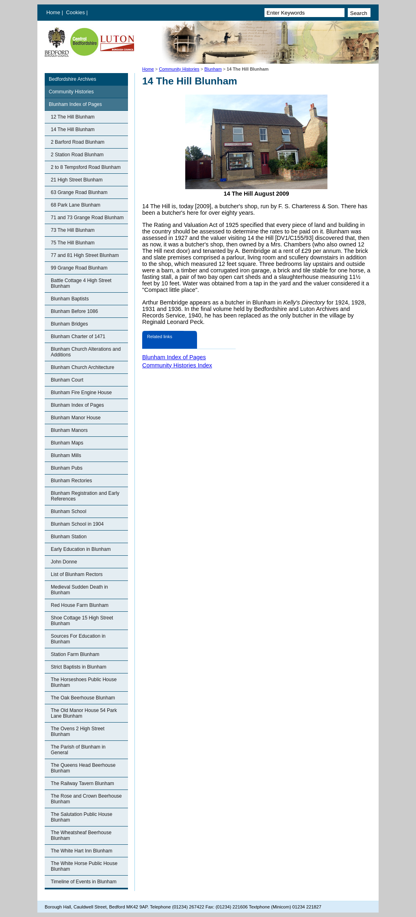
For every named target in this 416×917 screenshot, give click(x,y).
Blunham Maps (67, 443)
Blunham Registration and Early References (85, 496)
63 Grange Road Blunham (79, 192)
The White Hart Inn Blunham (81, 851)
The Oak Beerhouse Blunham (83, 698)
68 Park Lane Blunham (75, 205)
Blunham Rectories (71, 480)
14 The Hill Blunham (73, 129)
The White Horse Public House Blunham (84, 866)
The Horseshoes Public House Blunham (84, 682)
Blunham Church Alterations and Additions (86, 352)
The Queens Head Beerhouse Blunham (83, 768)
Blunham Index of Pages (75, 104)
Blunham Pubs (66, 468)
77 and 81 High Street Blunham (85, 255)
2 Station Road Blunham (77, 155)
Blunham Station (69, 536)
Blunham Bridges (69, 324)
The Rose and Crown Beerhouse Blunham (86, 799)
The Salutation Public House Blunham (81, 817)
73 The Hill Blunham (73, 230)
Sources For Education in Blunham (78, 639)
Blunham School (68, 511)
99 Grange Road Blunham (79, 268)
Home (53, 12)
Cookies (76, 12)
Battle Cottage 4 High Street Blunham (81, 283)
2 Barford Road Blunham (77, 142)
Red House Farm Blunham (79, 605)
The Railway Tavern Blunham (82, 783)
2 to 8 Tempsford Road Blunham (86, 167)
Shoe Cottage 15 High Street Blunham (82, 620)
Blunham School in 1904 (77, 524)
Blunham (213, 69)
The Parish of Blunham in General (78, 749)
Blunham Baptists (70, 299)
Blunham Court (67, 380)
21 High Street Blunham (76, 180)
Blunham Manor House (76, 418)
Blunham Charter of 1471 (78, 336)
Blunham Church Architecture (82, 367)
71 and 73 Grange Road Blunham (87, 217)
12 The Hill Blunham (73, 117)
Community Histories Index (177, 365)
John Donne (64, 562)
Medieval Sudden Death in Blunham (79, 590)
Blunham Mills (66, 455)
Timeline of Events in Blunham (84, 882)
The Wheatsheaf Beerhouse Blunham (81, 835)
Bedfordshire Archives (72, 79)
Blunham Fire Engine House (81, 392)
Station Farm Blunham (75, 654)
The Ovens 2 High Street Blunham (77, 731)
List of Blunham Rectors (76, 574)
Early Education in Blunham (80, 549)
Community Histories (179, 69)
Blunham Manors (69, 430)
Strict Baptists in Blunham (78, 667)
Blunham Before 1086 (74, 311)
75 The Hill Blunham (73, 243)
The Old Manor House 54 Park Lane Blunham (84, 713)
